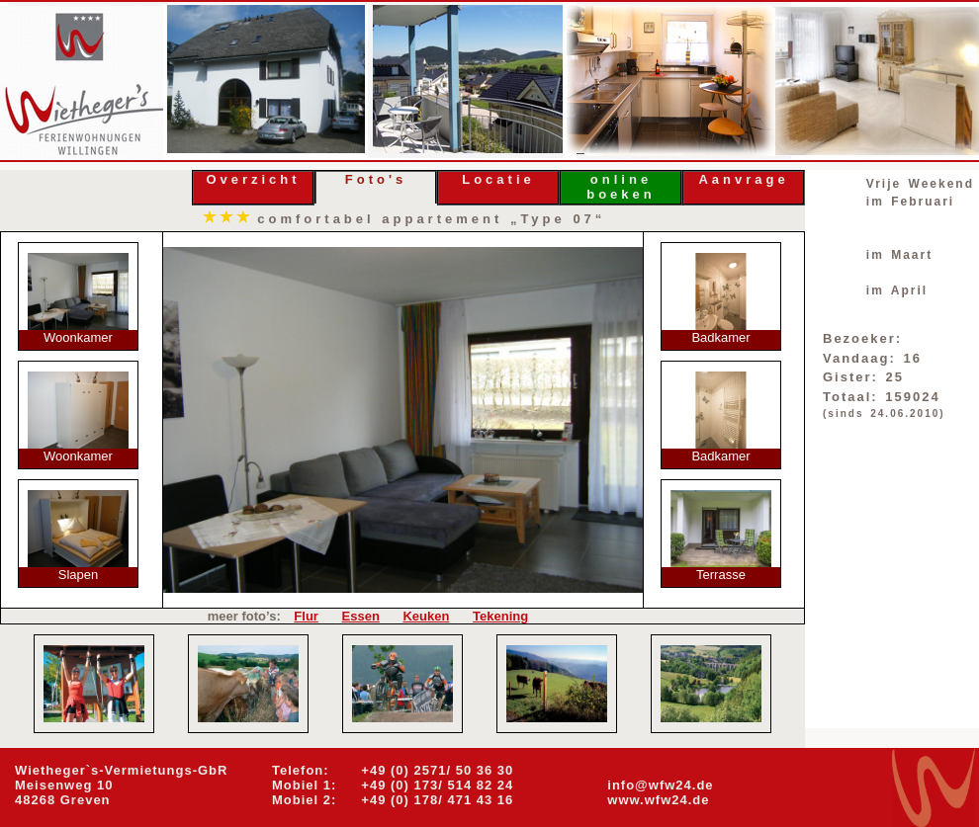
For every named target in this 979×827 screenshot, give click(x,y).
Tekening (500, 616)
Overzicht (253, 179)
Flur (306, 616)
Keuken (425, 616)
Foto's (375, 179)
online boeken (621, 187)
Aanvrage (743, 179)
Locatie (498, 179)
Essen (361, 616)
